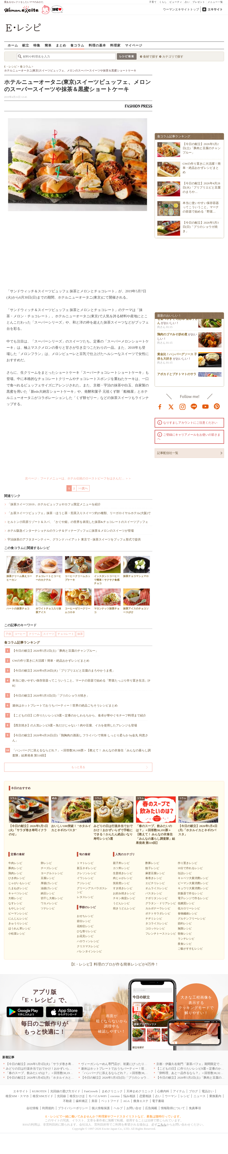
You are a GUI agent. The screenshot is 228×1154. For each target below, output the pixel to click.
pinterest (216, 406)
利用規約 (48, 1108)
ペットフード (110, 1101)
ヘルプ (118, 1108)
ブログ (193, 1091)
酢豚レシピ (152, 863)
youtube (205, 406)
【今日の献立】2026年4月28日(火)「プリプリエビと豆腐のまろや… (202, 187)
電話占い (208, 1091)
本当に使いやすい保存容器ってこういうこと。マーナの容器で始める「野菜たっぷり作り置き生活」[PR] (81, 683)
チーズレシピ (49, 868)
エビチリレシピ (155, 883)
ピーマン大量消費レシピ (193, 883)
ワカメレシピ (49, 903)
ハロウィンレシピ (88, 941)
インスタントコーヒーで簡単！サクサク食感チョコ (107, 570)
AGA (126, 1101)
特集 (36, 45)
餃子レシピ (152, 868)
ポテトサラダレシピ (157, 913)
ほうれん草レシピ (19, 928)
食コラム (77, 45)
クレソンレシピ (86, 873)
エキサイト (215, 9)
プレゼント (198, 2)
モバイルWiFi (97, 1096)
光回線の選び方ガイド (65, 1091)
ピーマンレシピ (18, 913)
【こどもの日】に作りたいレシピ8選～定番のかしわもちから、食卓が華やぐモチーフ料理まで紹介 (79, 715)
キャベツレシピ (18, 893)
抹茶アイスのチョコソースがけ (136, 600)
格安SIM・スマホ (17, 1096)
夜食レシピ (185, 943)
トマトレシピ (85, 863)
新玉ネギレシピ (86, 868)
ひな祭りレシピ (86, 931)
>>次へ (83, 488)
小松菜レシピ (16, 933)
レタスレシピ (85, 897)
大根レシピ (15, 898)
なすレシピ (15, 903)
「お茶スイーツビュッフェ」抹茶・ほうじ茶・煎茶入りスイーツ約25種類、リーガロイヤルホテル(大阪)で (79, 513)
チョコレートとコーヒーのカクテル (49, 568)
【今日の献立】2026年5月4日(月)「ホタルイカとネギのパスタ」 (49, 1077)
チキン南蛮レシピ (124, 898)
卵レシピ (46, 863)
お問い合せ (133, 1108)
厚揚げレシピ (49, 883)
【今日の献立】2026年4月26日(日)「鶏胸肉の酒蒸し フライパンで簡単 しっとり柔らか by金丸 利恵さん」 (80, 738)
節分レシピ (84, 921)
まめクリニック (112, 1091)
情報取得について (173, 1108)
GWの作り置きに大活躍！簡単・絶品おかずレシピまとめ (51, 660)
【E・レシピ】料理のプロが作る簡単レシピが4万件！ (114, 964)
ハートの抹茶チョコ (19, 599)
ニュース (200, 1096)
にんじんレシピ (18, 918)
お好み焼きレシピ (124, 893)
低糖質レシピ (186, 903)
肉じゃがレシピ (122, 878)
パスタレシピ (153, 893)
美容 (94, 1101)
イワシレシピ (85, 878)
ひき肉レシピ (16, 878)
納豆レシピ (48, 893)
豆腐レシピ (48, 878)
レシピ (185, 1096)
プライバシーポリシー (73, 1108)
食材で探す (150, 56)
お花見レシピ (85, 936)
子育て (153, 2)
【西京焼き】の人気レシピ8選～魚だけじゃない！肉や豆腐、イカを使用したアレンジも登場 (74, 725)
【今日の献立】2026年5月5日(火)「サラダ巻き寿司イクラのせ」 (49, 1064)
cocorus (115, 1096)
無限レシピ (185, 928)
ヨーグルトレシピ (52, 873)
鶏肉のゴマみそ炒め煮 (172, 336)
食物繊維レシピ (187, 913)
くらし (163, 2)
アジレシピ (84, 883)
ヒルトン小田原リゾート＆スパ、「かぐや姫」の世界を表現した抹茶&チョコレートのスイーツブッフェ (77, 522)
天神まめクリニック (139, 1091)
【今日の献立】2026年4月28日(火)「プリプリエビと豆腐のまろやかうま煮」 (63, 670)
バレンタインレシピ (89, 951)
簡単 (48, 45)
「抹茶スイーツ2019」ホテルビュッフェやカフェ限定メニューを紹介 (54, 504)
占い (187, 2)
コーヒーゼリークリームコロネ (78, 600)
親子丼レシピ (121, 863)
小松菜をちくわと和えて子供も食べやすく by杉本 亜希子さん (177, 320)
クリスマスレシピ (88, 946)
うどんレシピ (121, 903)
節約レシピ (185, 923)
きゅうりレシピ (18, 923)
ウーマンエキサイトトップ (181, 9)
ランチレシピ (186, 938)
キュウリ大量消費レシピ (193, 888)
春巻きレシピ (153, 878)
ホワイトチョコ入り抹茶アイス (49, 600)
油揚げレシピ (49, 888)
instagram (182, 406)
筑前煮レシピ (121, 883)
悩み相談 (129, 1096)
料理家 (115, 45)
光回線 (61, 1096)
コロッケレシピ (155, 928)
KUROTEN (39, 1091)
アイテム (179, 1091)
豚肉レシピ (15, 868)
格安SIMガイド (43, 1096)
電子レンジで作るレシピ (193, 898)
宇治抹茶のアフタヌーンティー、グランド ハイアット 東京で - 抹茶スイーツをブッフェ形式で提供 (74, 539)
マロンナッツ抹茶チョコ (107, 600)
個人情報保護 (101, 1108)
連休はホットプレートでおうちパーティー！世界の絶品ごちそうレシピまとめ (65, 705)
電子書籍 (158, 1101)
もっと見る (78, 767)
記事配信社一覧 (167, 453)
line (194, 406)
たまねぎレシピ (18, 888)
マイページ (133, 45)
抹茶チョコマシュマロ (136, 566)
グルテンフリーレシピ (192, 918)
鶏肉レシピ (15, 873)
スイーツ (48, 634)
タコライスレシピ (156, 923)
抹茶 (80, 634)
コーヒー (19, 634)
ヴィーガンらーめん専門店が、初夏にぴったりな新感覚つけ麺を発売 (127, 1064)
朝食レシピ (185, 933)
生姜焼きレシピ (122, 873)
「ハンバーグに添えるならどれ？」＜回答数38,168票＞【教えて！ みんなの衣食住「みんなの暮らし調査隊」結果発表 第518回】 (81, 753)
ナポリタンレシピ (156, 898)
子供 (8, 634)
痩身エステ (140, 1101)
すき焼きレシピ (122, 888)
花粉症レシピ (85, 926)
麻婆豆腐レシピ (155, 873)
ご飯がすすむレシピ (190, 948)
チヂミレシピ (153, 918)
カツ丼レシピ (121, 868)
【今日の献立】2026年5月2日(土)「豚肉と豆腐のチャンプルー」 (55, 650)
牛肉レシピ (15, 863)
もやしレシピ (16, 908)
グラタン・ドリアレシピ (160, 903)
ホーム (13, 45)
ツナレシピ (48, 908)
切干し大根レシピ (52, 898)
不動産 (67, 1101)
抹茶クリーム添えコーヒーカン (19, 568)
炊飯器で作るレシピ (190, 893)
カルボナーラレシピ (157, 908)
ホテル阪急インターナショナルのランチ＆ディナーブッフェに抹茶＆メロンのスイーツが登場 (70, 530)
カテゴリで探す (172, 56)
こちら (161, 1124)
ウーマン (171, 1096)
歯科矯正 (82, 1101)
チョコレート (65, 634)
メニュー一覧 (215, 2)
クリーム (34, 634)
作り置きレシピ (187, 863)
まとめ (61, 45)
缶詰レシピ (185, 873)
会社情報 (32, 1108)
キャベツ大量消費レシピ (193, 878)
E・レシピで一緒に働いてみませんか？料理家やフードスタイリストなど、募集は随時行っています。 (114, 1116)
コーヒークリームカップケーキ (78, 568)
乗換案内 (215, 1096)
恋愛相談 (145, 1096)
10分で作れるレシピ (190, 868)
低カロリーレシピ (189, 908)
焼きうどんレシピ (124, 908)
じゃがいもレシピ (19, 883)
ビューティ (175, 2)
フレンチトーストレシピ (160, 933)
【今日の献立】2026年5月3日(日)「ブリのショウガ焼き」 (51, 695)
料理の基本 (97, 45)
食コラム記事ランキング (22, 642)
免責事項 (195, 1108)
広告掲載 (151, 1108)
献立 (25, 45)
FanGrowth (91, 1091)
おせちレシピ (85, 916)
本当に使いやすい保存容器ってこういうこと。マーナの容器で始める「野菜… (201, 207)
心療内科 (163, 1091)
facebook (159, 406)
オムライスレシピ (156, 888)
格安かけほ (77, 1096)
